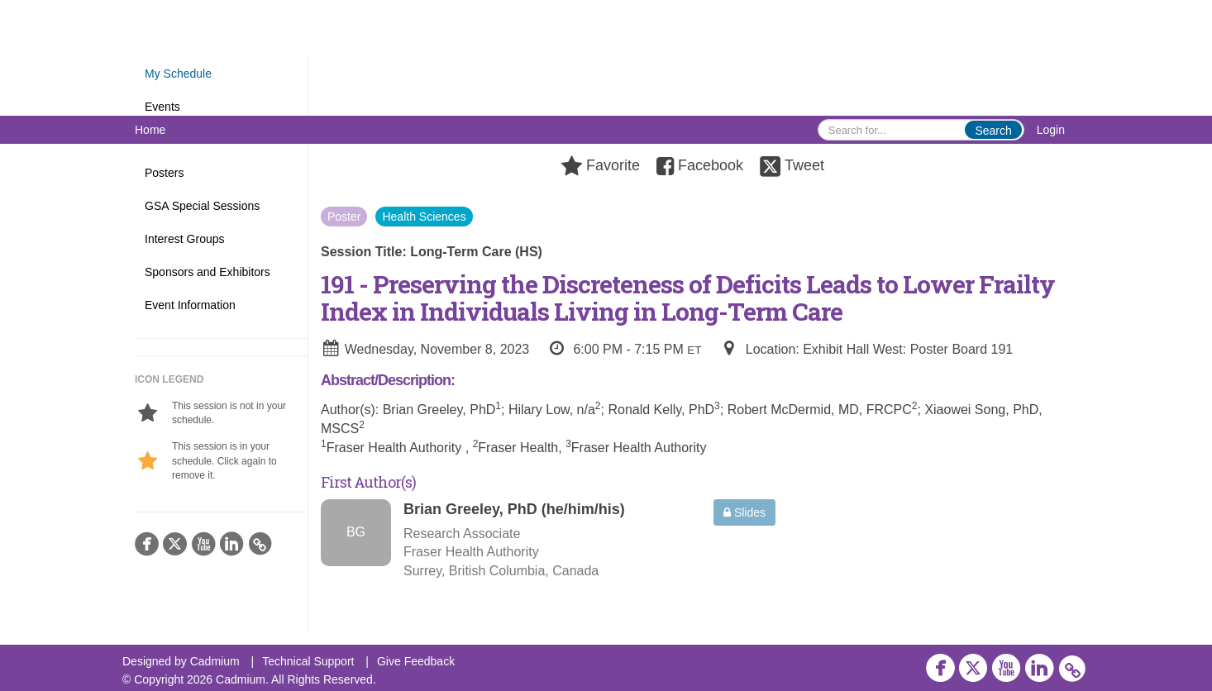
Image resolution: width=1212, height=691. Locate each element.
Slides (744, 512)
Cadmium (215, 661)
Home (150, 129)
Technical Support (308, 661)
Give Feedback (416, 661)
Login (1051, 129)
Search (993, 130)
